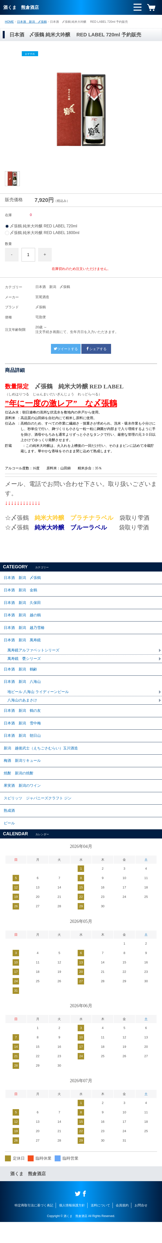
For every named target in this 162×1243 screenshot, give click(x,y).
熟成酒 (10, 830)
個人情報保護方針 (72, 1226)
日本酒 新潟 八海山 (23, 690)
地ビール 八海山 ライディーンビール (40, 701)
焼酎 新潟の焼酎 (19, 789)
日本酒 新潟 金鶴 (21, 592)
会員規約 (122, 1226)
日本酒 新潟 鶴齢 (21, 677)
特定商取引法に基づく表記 (34, 1226)
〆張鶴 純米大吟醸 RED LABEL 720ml (43, 226)
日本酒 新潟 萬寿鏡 (23, 646)
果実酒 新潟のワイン (23, 803)
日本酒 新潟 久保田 (23, 605)
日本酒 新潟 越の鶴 (23, 619)
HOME (9, 22)
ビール (10, 843)
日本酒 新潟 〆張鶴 (32, 22)
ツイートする (66, 349)
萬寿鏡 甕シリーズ (25, 666)
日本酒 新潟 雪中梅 (23, 735)
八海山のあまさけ (23, 710)
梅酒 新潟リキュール (23, 775)
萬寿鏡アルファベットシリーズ (35, 657)
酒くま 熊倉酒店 (21, 7)
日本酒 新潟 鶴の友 (23, 721)
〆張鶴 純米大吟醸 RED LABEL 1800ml (44, 233)
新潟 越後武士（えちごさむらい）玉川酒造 (43, 762)
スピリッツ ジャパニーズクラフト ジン (40, 816)
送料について (100, 1226)
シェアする (96, 349)
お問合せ (141, 1226)
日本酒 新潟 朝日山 (23, 748)
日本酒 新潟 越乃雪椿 (25, 632)
